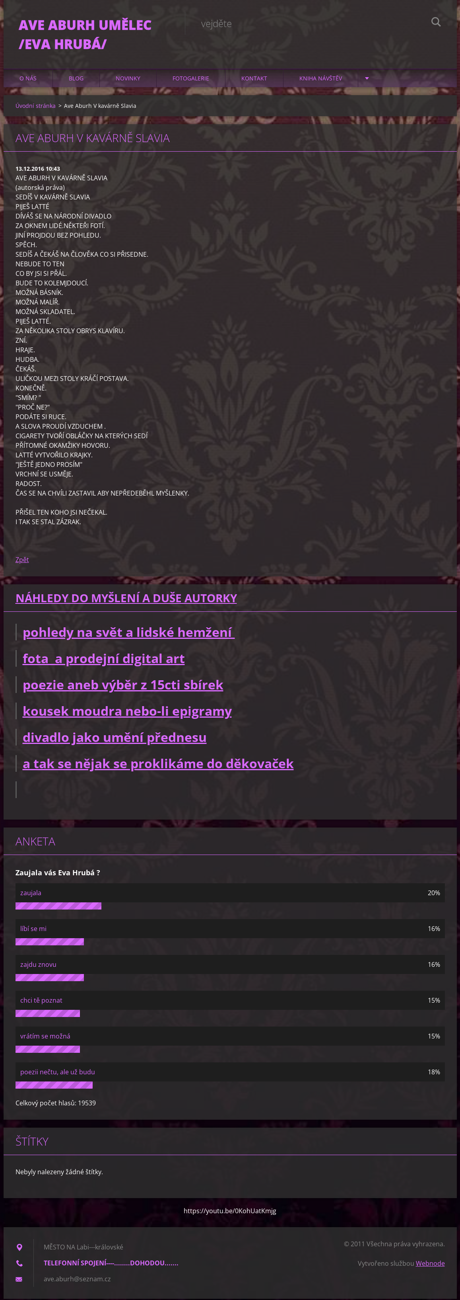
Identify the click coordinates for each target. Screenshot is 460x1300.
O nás (28, 79)
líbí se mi (33, 929)
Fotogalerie (191, 79)
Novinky (128, 79)
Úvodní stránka (36, 107)
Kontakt (254, 79)
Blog (76, 79)
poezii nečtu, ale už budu (57, 1073)
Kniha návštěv (320, 79)
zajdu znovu (38, 965)
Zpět (22, 560)
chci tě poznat (41, 1001)
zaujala (30, 894)
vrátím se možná (45, 1037)
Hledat (436, 23)
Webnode (430, 1264)
